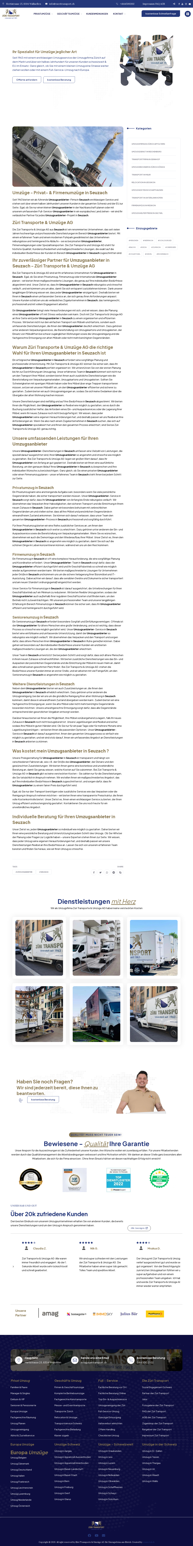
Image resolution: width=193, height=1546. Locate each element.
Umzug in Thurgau (151, 1462)
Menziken (134, 240)
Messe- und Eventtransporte (69, 1405)
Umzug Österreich (20, 1505)
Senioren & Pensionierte (23, 1405)
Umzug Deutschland (21, 1469)
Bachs (133, 247)
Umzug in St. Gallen (152, 1450)
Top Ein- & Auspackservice (112, 1399)
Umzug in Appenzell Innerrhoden (71, 1462)
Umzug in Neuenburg (109, 1468)
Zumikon (157, 247)
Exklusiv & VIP (18, 1399)
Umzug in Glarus (62, 1499)
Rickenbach (163, 254)
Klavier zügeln (61, 1435)
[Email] (100, 1360)
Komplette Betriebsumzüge (69, 1393)
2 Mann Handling (106, 1429)
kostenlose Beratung (59, 79)
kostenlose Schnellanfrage (161, 13)
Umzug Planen (18, 1423)
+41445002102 (127, 3)
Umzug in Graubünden (109, 1450)
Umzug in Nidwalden (108, 1475)
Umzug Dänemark (20, 1463)
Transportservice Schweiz (68, 1423)
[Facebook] (89, 1535)
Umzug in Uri (148, 1468)
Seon (144, 247)
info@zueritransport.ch (61, 3)
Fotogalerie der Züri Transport (158, 1405)
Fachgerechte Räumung (23, 1417)
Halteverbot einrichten (110, 1423)
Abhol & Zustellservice (23, 1435)
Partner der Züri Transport (155, 1393)
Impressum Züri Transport (155, 1435)
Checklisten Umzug (108, 1435)
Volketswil (135, 254)
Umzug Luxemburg (20, 1493)
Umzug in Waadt (150, 1475)
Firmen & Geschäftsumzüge (69, 1387)
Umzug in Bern (61, 1481)
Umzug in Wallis (150, 1481)
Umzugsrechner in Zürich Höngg (148, 167)
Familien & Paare (19, 1387)
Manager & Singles (20, 1393)
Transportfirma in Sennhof (146, 159)
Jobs (144, 1399)
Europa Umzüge (19, 1411)
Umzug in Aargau (63, 1450)
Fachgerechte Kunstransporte (70, 1399)
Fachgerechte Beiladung (67, 1429)
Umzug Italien (18, 1475)
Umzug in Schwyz (107, 1493)
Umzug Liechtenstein (22, 1487)
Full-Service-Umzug (108, 1411)
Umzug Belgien (19, 1457)
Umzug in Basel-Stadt (65, 1475)
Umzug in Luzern (106, 1462)
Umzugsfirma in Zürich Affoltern (148, 144)
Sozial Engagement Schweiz (157, 1387)
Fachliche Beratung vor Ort (112, 1387)
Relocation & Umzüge (65, 1417)
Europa (84, 69)
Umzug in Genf (62, 1493)
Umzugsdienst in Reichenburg (146, 152)
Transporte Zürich (63, 1411)
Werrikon (148, 240)
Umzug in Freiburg (63, 1487)
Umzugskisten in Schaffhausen (147, 190)
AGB (162, 3)
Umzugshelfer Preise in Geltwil (147, 213)
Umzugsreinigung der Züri (111, 1405)
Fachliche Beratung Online (112, 1393)
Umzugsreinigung (20, 1429)
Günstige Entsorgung (109, 1417)
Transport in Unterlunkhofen (147, 198)
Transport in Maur (141, 175)
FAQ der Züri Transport (154, 1411)
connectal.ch (148, 1542)
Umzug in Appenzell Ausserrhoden (72, 1456)
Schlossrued (165, 240)
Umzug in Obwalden (108, 1481)
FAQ (157, 3)
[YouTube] (96, 1535)
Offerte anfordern (26, 79)
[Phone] (156, 1360)
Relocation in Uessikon (143, 182)
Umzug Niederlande (21, 1499)
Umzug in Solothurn (108, 1499)
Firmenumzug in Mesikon (144, 205)
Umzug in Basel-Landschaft (68, 1468)
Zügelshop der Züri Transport (157, 1423)
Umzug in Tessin (150, 1456)
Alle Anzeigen (139, 1228)
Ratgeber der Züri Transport (157, 1429)
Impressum (149, 3)
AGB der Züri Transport (154, 1417)
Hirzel (149, 254)
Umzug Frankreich (20, 1481)
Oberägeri (171, 247)
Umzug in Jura (105, 1456)
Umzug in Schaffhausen (110, 1487)
